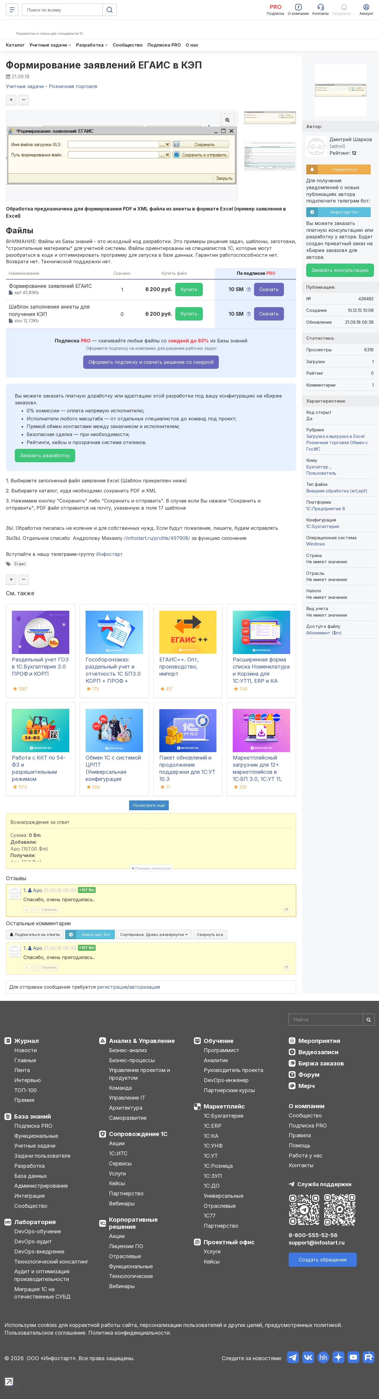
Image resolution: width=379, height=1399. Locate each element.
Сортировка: (154, 934)
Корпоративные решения (133, 1223)
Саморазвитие (128, 1118)
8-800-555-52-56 (313, 1235)
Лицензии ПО (126, 1246)
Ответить (49, 909)
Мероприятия (319, 1040)
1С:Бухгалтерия (223, 1116)
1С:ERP (212, 1126)
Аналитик (216, 1060)
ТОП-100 (25, 1090)
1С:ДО (212, 1186)
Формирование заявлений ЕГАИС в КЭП (104, 65)
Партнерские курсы (229, 1090)
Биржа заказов (321, 1063)
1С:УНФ (213, 1146)
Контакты (301, 1165)
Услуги (117, 1173)
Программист (221, 1050)
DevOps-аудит (33, 1241)
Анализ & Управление (142, 1040)
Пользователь (321, 473)
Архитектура (125, 1108)
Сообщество (30, 1206)
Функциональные (36, 1136)
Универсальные (223, 1196)
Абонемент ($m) (324, 633)
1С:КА (211, 1136)
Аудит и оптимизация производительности (42, 1275)
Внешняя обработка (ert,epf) (336, 491)
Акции (117, 1143)
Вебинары (122, 1203)
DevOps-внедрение (39, 1251)
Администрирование (41, 1186)
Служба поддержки (324, 1184)
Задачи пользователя (42, 1156)
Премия (24, 1100)
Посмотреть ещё (149, 805)
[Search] (332, 1019)
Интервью (27, 1080)
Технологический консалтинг (51, 1261)
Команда (120, 1088)
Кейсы (117, 1183)
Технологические (131, 1276)
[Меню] (12, 10)
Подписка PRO (33, 1126)
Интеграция (29, 1196)
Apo (37, 890)
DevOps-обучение (37, 1231)
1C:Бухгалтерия (322, 526)
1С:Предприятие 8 (325, 508)
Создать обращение (323, 1260)
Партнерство (126, 1193)
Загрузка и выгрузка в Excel (335, 436)
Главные (25, 1060)
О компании (307, 1106)
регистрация (112, 987)
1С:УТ (211, 1156)
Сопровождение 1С (138, 1134)
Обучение (219, 1040)
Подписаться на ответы (35, 934)
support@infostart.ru (317, 1243)
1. (25, 890)
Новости (25, 1050)
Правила (300, 1135)
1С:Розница (218, 1166)
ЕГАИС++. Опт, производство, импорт (179, 666)
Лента (22, 1070)
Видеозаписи (318, 1052)
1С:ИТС (118, 1153)
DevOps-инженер (226, 1080)
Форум (308, 1074)
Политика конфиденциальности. (129, 1333)
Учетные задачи (34, 1146)
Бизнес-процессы (132, 1060)
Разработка (29, 1166)
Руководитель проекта (233, 1070)
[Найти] (369, 1019)
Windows (315, 544)
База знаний (32, 1116)
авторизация (144, 987)
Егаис (20, 563)
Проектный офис (229, 1242)
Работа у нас (305, 1155)
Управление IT (127, 1098)
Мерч (306, 1085)
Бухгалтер (318, 467)
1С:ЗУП (213, 1176)
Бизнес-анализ (128, 1050)
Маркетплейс (224, 1106)
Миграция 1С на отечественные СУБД (42, 1293)
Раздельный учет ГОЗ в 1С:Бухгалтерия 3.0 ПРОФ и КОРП (40, 666)
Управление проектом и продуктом (139, 1074)
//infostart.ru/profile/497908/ (157, 538)
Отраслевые (125, 1256)
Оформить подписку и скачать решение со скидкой (151, 362)
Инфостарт (109, 554)
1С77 (210, 1216)
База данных (30, 1176)
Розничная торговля (327, 442)
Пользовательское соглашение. (45, 1333)
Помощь (300, 1145)
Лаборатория (35, 1222)
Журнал (26, 1040)
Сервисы (120, 1163)
